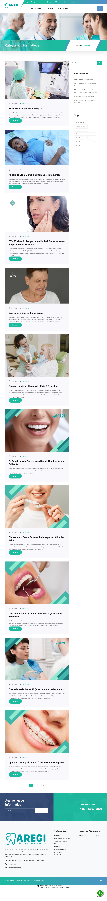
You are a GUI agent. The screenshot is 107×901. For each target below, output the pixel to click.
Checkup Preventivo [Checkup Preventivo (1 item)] (81, 126)
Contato (64, 8)
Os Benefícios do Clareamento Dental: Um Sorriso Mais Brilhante (34, 469)
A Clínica (37, 8)
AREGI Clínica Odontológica (18, 893)
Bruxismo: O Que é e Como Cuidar (29, 316)
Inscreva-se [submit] (42, 823)
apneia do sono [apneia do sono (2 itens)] (80, 122)
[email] (20, 823)
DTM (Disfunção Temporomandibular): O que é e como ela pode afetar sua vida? (37, 246)
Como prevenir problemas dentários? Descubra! (31, 390)
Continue (15, 120)
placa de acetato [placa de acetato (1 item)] (90, 134)
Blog (58, 8)
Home (30, 8)
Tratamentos (49, 8)
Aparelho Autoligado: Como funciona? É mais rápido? (36, 773)
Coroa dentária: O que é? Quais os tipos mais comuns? (35, 697)
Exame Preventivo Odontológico (28, 108)
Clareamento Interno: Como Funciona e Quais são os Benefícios (36, 621)
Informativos (25, 103)
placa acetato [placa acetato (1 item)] (79, 134)
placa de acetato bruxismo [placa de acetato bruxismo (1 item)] (83, 138)
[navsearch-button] (100, 8)
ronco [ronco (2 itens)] (94, 146)
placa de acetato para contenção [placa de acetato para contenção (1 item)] (84, 142)
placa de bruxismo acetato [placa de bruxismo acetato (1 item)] (83, 146)
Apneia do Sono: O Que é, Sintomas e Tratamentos (31, 176)
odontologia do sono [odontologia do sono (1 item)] (81, 130)
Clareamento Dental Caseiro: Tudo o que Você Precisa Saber (36, 545)
